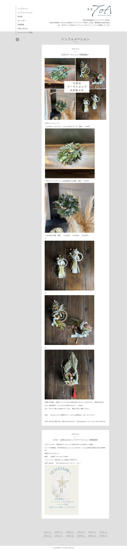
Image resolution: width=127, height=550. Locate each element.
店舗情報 (20, 24)
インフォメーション (25, 12)
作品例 (20, 16)
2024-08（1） (81, 535)
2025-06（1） (70, 532)
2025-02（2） (93, 532)
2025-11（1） (48, 532)
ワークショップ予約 (25, 32)
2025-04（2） (81, 532)
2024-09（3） (70, 535)
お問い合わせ (22, 28)
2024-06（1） (104, 535)
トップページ (22, 8)
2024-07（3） (93, 535)
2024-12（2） (48, 535)
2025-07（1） (59, 532)
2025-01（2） (104, 532)
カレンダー (21, 20)
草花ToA (59, 548)
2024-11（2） (59, 535)
